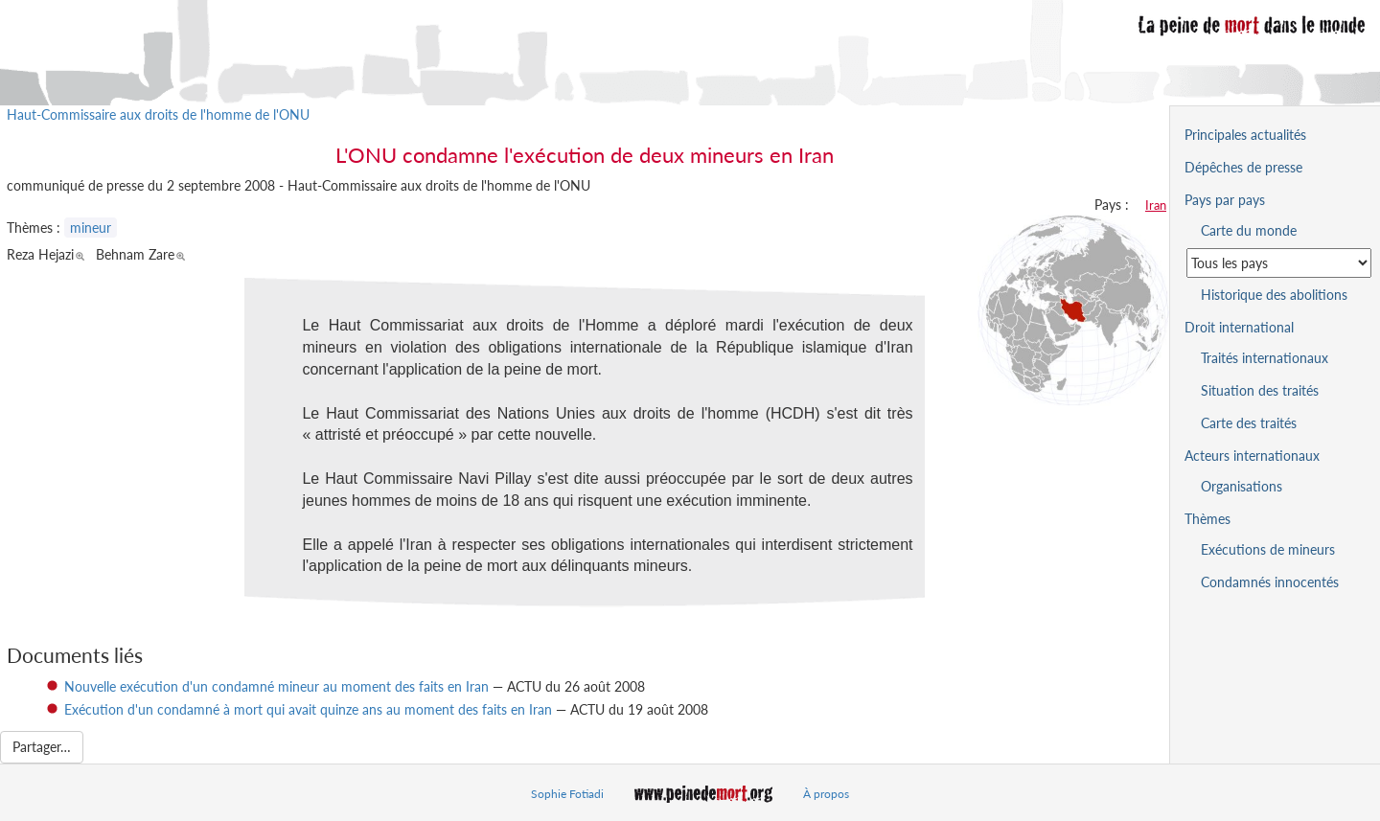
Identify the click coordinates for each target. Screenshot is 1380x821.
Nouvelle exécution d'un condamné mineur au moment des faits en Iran (276, 686)
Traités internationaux (1264, 358)
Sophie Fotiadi (567, 794)
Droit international (1239, 327)
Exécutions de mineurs (1268, 549)
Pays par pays (1224, 200)
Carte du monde (1249, 230)
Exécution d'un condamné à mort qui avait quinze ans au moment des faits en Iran (308, 709)
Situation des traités (1260, 390)
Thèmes (1207, 519)
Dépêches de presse (1243, 167)
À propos (826, 794)
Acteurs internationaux (1252, 455)
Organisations (1241, 486)
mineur (90, 227)
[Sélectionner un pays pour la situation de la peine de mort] (1278, 263)
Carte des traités (1249, 423)
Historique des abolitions (1274, 294)
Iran (1155, 205)
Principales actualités (1245, 134)
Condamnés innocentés (1270, 582)
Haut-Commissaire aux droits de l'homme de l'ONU (158, 114)
